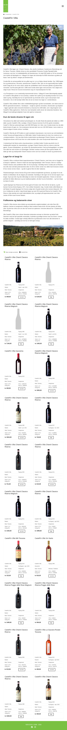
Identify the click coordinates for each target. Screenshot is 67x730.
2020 (53, 702)
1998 (53, 563)
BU (9, 294)
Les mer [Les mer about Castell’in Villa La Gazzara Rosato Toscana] (52, 669)
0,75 (9, 292)
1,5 (9, 339)
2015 (53, 331)
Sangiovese (21, 289)
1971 (53, 284)
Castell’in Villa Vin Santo (44, 538)
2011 (53, 472)
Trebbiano (55, 568)
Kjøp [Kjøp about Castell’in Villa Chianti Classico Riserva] (51, 297)
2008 (23, 657)
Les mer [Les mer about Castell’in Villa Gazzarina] (22, 388)
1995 (23, 331)
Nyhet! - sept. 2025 (22, 287)
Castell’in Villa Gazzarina (14, 351)
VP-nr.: (20, 292)
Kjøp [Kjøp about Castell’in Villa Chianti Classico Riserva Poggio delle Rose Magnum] (21, 622)
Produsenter (8, 14)
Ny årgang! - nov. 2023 (54, 427)
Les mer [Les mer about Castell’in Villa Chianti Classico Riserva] (22, 297)
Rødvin (6, 287)
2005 (23, 472)
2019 (23, 284)
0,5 (39, 571)
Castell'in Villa (8, 284)
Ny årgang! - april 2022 (54, 521)
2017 (53, 425)
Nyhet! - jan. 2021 (22, 427)
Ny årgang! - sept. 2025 (23, 566)
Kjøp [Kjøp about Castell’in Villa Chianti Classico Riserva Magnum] (21, 344)
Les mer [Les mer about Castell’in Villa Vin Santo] (52, 576)
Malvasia (51, 568)
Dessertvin (37, 566)
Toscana (9, 289)
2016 (53, 519)
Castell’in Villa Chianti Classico (46, 677)
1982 (23, 425)
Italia (6, 289)
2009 (23, 610)
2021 (53, 657)
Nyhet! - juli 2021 (52, 334)
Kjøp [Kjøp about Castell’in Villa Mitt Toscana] (21, 576)
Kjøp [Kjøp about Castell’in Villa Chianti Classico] (51, 714)
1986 (23, 704)
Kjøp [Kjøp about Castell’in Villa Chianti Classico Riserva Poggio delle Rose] (51, 622)
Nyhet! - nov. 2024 (22, 334)
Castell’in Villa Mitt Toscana (15, 538)
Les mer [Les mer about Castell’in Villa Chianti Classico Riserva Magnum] (52, 390)
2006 (53, 378)
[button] (63, 6)
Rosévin (37, 659)
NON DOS (29, 724)
